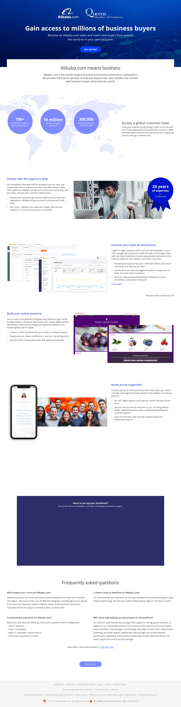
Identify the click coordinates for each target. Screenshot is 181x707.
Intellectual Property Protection (59, 694)
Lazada (108, 684)
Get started (90, 49)
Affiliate (114, 689)
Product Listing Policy (34, 694)
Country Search (102, 689)
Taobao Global (119, 684)
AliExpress (59, 684)
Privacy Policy (81, 694)
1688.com (70, 684)
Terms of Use (95, 694)
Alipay (100, 684)
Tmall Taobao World (86, 684)
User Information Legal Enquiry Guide (119, 694)
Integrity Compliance (147, 694)
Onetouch (88, 689)
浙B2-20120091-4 (130, 701)
